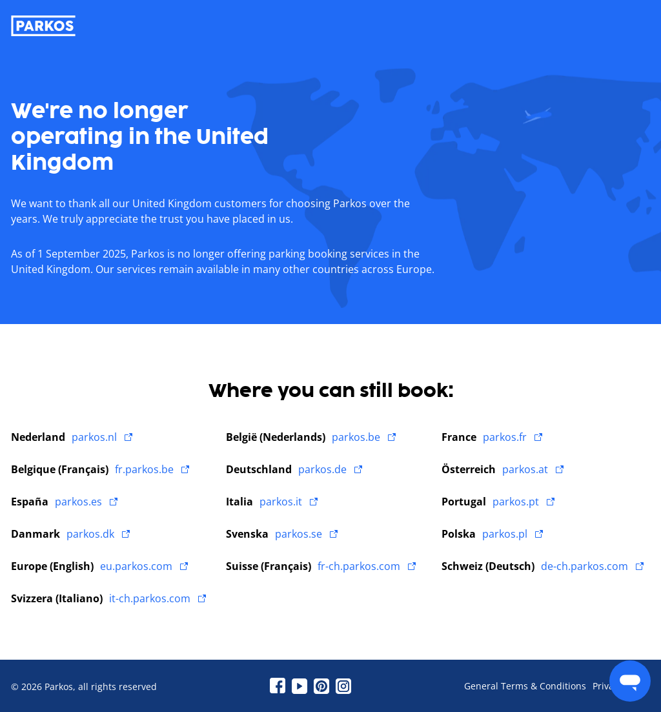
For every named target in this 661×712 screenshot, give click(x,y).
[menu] (630, 681)
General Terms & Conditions (525, 686)
